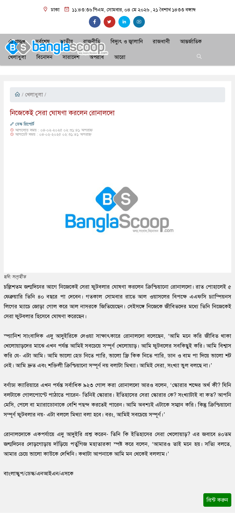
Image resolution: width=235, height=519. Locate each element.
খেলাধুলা (17, 57)
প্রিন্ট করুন (217, 500)
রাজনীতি (91, 41)
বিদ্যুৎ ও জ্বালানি (126, 41)
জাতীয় (66, 41)
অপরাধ (97, 57)
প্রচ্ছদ (16, 41)
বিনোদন (44, 57)
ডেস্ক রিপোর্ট (22, 124)
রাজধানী (161, 41)
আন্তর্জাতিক (191, 41)
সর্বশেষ (42, 41)
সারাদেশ (70, 57)
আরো (119, 57)
